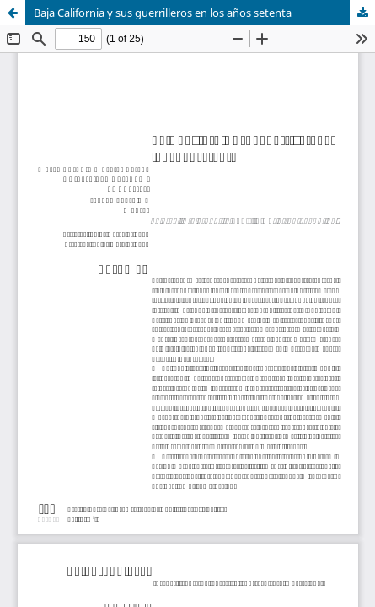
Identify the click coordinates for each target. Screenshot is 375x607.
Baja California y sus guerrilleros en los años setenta (163, 12)
